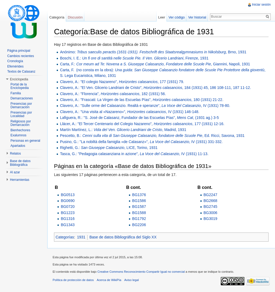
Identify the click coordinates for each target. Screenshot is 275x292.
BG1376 (139, 195)
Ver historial (197, 17)
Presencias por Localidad (21, 114)
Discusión (75, 17)
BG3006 (210, 213)
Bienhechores (20, 130)
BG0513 (67, 195)
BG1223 (67, 213)
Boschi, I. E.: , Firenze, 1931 (134, 58)
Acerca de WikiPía (109, 280)
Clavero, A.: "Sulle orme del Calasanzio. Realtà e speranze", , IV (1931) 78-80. (145, 105)
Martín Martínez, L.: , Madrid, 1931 (123, 130)
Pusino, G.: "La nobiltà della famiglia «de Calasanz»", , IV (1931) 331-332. (141, 142)
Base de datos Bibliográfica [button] (20, 163)
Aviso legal (131, 280)
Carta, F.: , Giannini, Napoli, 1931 (155, 64)
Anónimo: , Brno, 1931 (153, 52)
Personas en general (25, 141)
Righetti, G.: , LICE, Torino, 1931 (108, 147)
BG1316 (67, 218)
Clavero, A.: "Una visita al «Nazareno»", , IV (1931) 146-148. (129, 112)
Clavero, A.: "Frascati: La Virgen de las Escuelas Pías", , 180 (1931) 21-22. (141, 100)
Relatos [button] (15, 153)
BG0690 (67, 201)
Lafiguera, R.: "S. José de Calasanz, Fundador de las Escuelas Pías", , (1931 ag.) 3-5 (139, 117)
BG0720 (67, 206)
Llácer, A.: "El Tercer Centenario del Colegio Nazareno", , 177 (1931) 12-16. (142, 124)
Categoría (56, 17)
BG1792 (139, 218)
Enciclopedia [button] (19, 79)
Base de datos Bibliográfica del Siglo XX (123, 237)
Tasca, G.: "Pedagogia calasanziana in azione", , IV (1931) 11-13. (134, 154)
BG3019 (210, 218)
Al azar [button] (15, 172)
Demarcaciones (21, 98)
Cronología (15, 61)
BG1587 (139, 206)
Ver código (176, 17)
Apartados (17, 146)
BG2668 (210, 201)
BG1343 (67, 225)
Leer (161, 17)
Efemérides (15, 66)
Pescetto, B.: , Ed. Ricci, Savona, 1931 (152, 135)
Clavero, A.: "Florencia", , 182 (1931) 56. (113, 94)
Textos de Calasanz (21, 71)
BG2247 (210, 195)
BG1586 (139, 201)
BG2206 (139, 225)
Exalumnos (18, 135)
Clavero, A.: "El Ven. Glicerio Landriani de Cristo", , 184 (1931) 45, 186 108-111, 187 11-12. (155, 87)
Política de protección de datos (73, 280)
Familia (15, 93)
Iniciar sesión (261, 4)
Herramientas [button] (19, 180)
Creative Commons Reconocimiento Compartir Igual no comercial (141, 271)
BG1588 (139, 213)
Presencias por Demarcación (21, 105)
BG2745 (210, 206)
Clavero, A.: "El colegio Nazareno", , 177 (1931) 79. (122, 82)
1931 (81, 237)
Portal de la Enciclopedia (19, 86)
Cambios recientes (20, 56)
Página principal (18, 51)
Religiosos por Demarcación (20, 123)
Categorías (65, 237)
